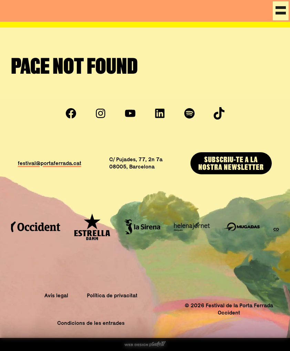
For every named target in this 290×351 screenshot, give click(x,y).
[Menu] (281, 10)
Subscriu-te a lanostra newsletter (231, 163)
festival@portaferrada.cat (49, 163)
